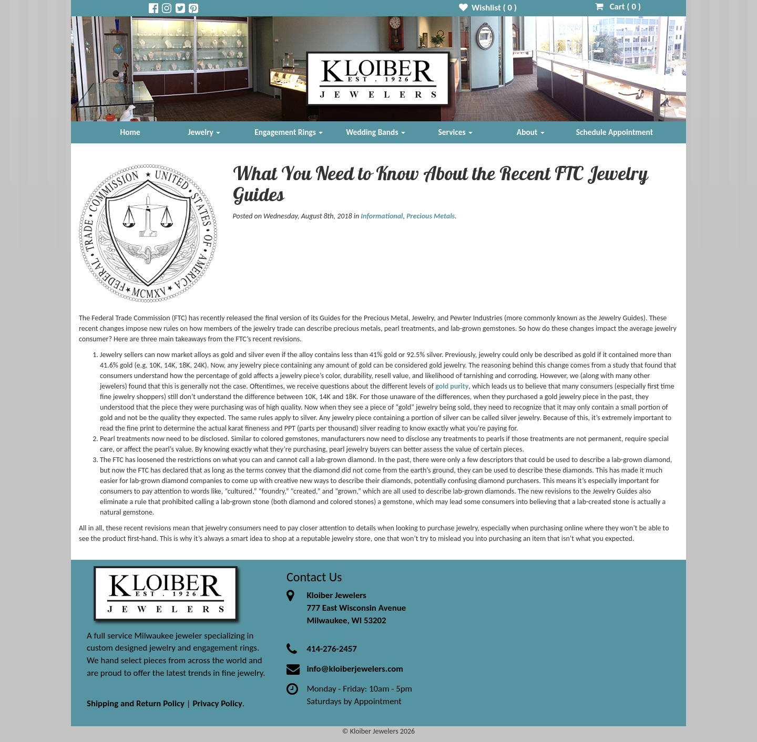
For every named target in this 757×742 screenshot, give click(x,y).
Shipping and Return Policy (136, 703)
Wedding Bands (375, 132)
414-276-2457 (331, 648)
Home (130, 132)
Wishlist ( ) (488, 7)
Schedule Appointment (614, 132)
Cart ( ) (618, 6)
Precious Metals (430, 216)
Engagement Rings (288, 132)
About (531, 132)
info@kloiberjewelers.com (354, 668)
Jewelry (204, 132)
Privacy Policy (217, 703)
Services (455, 132)
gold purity (451, 386)
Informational (382, 216)
